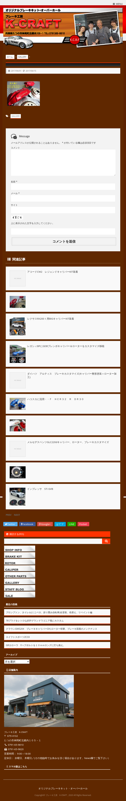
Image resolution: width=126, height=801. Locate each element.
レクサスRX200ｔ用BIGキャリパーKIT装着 (50, 318)
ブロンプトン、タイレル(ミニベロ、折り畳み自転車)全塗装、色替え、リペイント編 (49, 612)
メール (15, 193)
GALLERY (16, 116)
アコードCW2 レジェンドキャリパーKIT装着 (52, 271)
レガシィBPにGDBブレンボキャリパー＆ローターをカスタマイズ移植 (65, 345)
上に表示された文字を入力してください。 (32, 223)
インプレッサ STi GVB (40, 488)
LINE (71, 523)
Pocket (83, 523)
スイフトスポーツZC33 (18, 636)
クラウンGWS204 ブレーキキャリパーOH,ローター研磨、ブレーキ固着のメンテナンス (51, 628)
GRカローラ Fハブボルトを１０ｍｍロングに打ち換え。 (35, 644)
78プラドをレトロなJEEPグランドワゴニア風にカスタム (35, 620)
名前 (14, 181)
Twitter (10, 523)
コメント (15, 147)
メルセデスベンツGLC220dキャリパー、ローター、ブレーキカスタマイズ (68, 441)
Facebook (27, 523)
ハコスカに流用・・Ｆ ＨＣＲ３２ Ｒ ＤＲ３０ (55, 399)
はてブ (60, 523)
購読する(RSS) (15, 533)
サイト (14, 204)
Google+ (45, 523)
